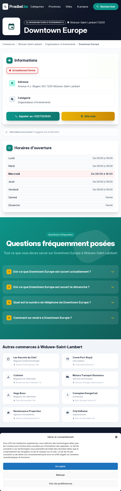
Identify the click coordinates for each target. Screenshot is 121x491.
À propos (82, 6)
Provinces (54, 6)
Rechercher (105, 6)
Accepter (60, 466)
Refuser (60, 474)
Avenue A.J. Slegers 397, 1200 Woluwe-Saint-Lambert (49, 86)
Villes (69, 6)
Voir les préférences (60, 483)
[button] (116, 437)
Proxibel (18, 6)
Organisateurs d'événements (34, 102)
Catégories (37, 6)
